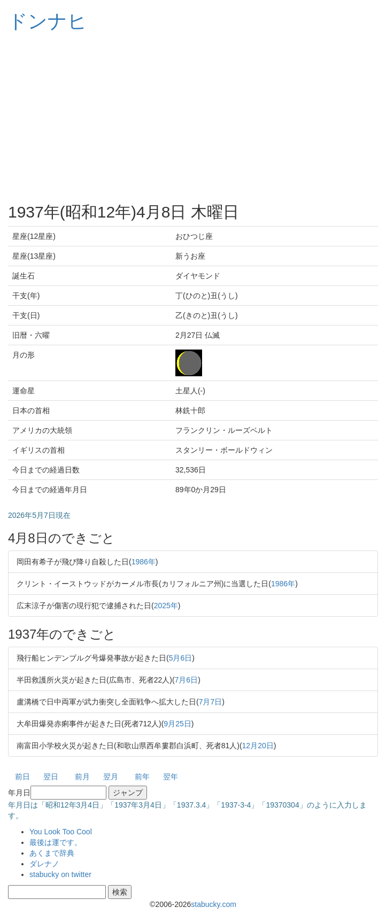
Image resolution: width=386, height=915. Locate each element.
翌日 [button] (50, 776)
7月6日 (186, 680)
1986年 (144, 561)
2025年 (166, 605)
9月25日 (177, 723)
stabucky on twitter (60, 874)
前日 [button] (22, 776)
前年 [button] (142, 776)
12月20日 (258, 745)
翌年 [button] (170, 776)
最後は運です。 (55, 842)
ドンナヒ (47, 21)
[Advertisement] (193, 117)
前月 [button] (82, 776)
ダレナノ (44, 863)
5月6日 (180, 658)
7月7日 (210, 701)
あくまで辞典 (51, 853)
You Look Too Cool (60, 831)
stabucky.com (213, 904)
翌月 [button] (110, 776)
